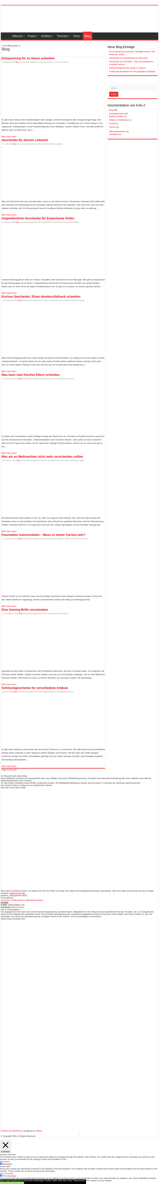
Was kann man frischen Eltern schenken (30, 374)
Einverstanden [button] (17, 1183)
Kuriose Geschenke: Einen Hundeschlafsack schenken (41, 296)
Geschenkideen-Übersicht (6, 35)
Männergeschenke (117, 131)
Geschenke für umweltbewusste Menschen (128, 58)
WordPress (17, 1131)
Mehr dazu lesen (9, 136)
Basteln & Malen (116, 116)
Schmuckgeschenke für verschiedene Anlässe (35, 688)
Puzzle (112, 123)
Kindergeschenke (117, 113)
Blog (87, 36)
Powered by (6, 1131)
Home (4, 45)
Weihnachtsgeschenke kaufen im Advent (127, 68)
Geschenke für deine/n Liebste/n (25, 140)
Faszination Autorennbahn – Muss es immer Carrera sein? (43, 535)
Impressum (6, 900)
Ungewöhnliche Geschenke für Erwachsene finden (38, 218)
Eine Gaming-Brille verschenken (25, 609)
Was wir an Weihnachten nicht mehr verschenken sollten (42, 456)
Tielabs (38, 1131)
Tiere (76, 36)
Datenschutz (18, 900)
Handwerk (113, 134)
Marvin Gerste (17, 907)
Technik (112, 127)
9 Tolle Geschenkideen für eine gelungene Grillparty (132, 71)
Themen (62, 36)
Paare (32, 36)
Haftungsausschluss (34, 900)
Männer (17, 36)
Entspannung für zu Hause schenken (28, 58)
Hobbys (46, 36)
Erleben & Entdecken (118, 120)
